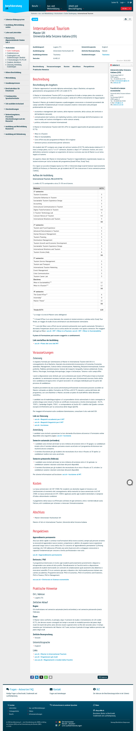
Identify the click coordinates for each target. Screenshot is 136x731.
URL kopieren (103, 677)
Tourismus (106, 55)
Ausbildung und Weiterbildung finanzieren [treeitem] (16, 127)
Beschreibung (38, 66)
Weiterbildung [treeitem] (11, 78)
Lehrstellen (12, 708)
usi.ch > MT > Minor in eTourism (59, 331)
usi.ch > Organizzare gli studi (46, 657)
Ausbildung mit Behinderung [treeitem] (16, 134)
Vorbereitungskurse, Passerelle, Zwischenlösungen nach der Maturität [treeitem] (15, 117)
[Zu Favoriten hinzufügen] (130, 19)
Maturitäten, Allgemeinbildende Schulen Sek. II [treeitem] (15, 40)
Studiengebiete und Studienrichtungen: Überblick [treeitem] (16, 56)
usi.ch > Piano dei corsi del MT (47, 343)
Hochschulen (58, 13)
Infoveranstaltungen (35, 714)
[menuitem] (38, 5)
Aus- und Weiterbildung (45, 13)
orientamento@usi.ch (122, 81)
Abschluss (77, 66)
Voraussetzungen (54, 66)
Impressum (127, 722)
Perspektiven (89, 66)
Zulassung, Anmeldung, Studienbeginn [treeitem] (14, 66)
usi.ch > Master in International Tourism (50, 654)
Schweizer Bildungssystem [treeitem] (15, 19)
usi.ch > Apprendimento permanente (47, 555)
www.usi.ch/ (117, 83)
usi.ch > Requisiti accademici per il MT (50, 419)
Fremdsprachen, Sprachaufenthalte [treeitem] (12, 97)
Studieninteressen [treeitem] (13, 53)
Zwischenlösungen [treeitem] (12, 109)
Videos (31, 711)
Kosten (66, 66)
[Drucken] (126, 19)
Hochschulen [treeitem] (10, 48)
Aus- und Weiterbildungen (37, 708)
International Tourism (85, 13)
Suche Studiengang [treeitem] (13, 51)
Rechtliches (119, 722)
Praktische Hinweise (41, 69)
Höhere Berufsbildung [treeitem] (13, 72)
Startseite (34, 13)
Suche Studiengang (70, 13)
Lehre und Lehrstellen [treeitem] (13, 32)
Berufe (11, 714)
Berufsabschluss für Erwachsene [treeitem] (13, 89)
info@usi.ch (119, 103)
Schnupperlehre (14, 711)
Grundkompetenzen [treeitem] (13, 83)
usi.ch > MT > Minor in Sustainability (86, 331)
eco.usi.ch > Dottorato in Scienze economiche (51, 579)
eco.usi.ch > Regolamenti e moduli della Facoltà (54, 660)
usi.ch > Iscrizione (41, 425)
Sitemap (113, 722)
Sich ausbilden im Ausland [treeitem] (15, 103)
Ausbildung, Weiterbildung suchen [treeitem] (15, 26)
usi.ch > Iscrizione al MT (71, 474)
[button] (32, 677)
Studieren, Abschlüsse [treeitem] (14, 62)
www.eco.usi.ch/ (118, 105)
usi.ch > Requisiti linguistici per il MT (49, 422)
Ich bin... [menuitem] (126, 8)
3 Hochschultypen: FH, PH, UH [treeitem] (16, 60)
